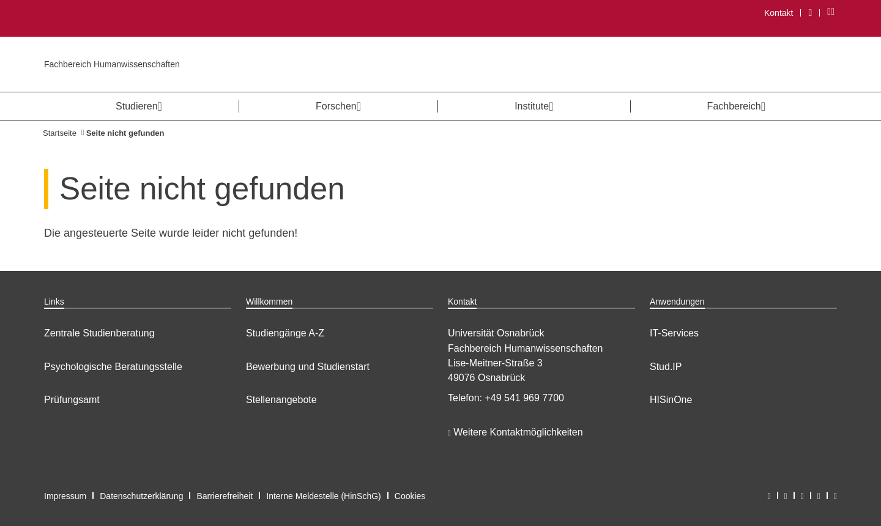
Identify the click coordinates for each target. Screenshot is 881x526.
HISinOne (671, 399)
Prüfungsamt (72, 399)
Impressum (65, 496)
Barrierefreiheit (224, 496)
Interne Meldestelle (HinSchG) (323, 496)
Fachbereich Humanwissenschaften (112, 64)
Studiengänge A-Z (285, 333)
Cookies (410, 496)
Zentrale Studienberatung (99, 333)
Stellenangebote (281, 399)
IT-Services (674, 333)
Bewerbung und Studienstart (308, 366)
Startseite (59, 133)
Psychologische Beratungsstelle (113, 366)
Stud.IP (666, 366)
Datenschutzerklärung (141, 496)
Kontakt (778, 13)
